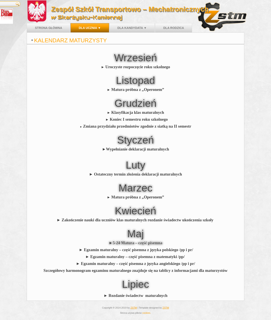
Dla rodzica (173, 28)
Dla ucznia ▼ (90, 28)
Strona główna (48, 28)
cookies (146, 313)
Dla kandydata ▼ (132, 28)
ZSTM (133, 307)
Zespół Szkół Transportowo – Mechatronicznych (130, 9)
